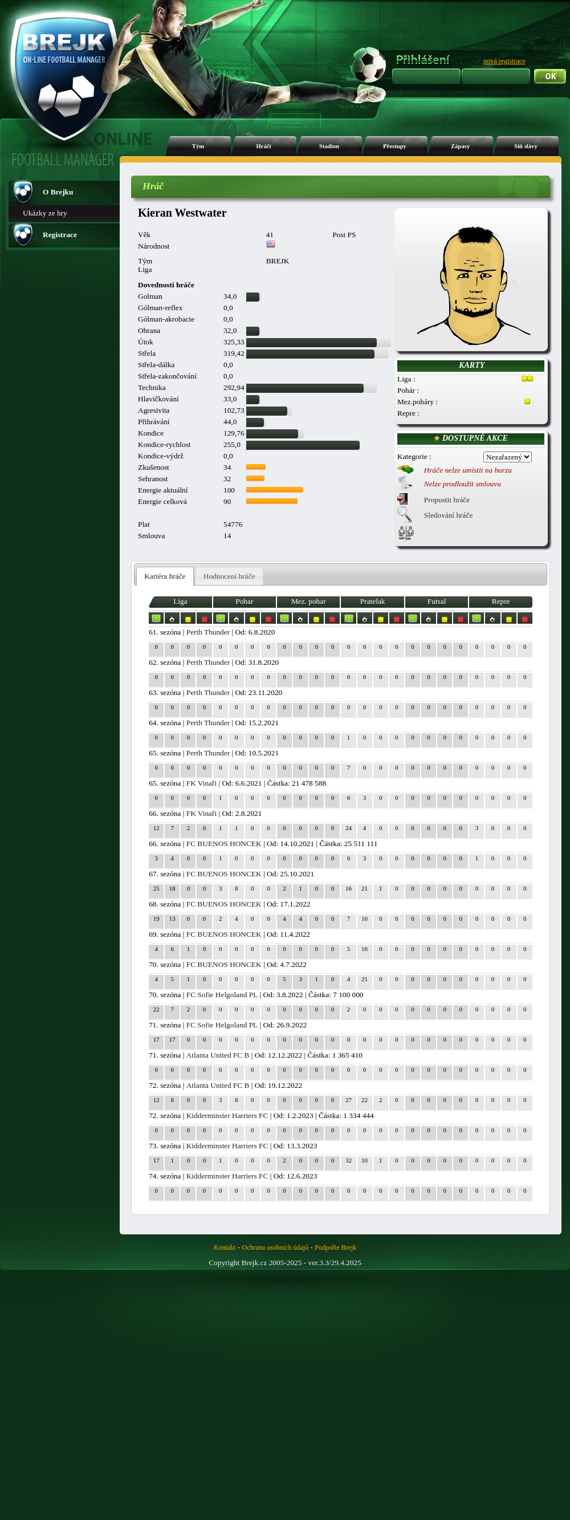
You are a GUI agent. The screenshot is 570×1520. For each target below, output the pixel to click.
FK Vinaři (201, 783)
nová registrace (505, 61)
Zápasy (460, 146)
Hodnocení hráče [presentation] (229, 576)
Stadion (329, 146)
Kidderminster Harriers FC (227, 1115)
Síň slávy (526, 146)
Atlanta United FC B (218, 1055)
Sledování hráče (448, 515)
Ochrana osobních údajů (275, 1247)
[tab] (165, 576)
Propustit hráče (447, 499)
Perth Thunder (208, 632)
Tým (198, 146)
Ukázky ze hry (45, 213)
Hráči (263, 146)
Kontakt (225, 1247)
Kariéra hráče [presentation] (164, 576)
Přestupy (394, 146)
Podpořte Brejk (335, 1247)
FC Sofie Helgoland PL (222, 994)
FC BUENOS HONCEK (224, 843)
